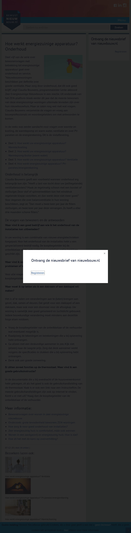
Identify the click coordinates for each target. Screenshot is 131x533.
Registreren (37, 273)
